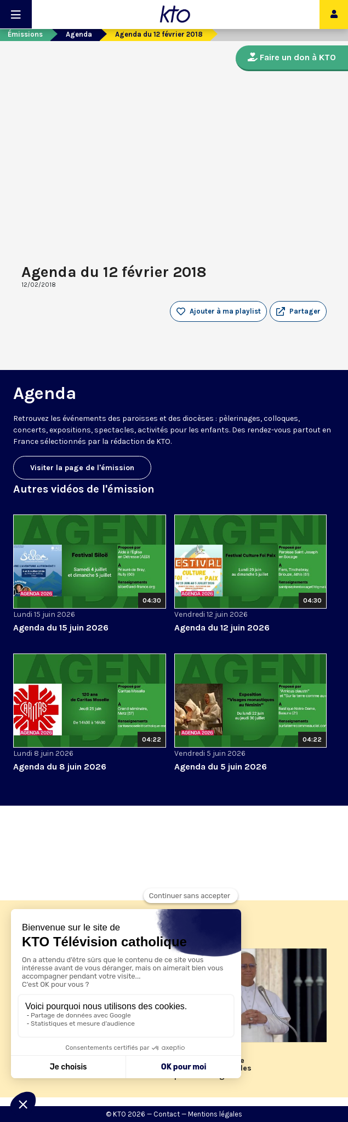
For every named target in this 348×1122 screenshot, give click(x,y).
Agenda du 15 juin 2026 (61, 627)
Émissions (25, 34)
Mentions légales (215, 1114)
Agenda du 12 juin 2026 (222, 627)
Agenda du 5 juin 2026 (220, 766)
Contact (166, 1114)
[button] (298, 311)
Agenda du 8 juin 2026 (59, 766)
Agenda (79, 34)
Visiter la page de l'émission (82, 467)
